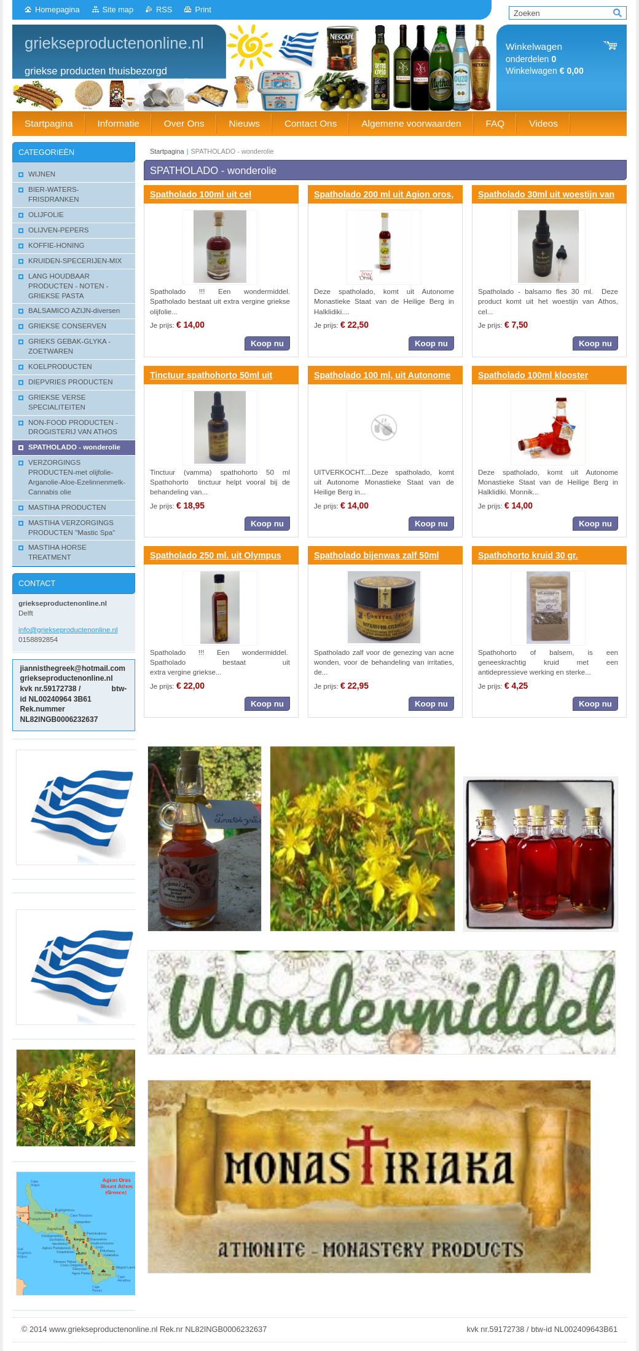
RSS (164, 9)
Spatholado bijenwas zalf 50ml (376, 555)
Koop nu (267, 343)
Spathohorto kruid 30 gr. (528, 555)
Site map (118, 9)
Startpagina (167, 151)
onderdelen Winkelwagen (545, 59)
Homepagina (57, 9)
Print (203, 9)
